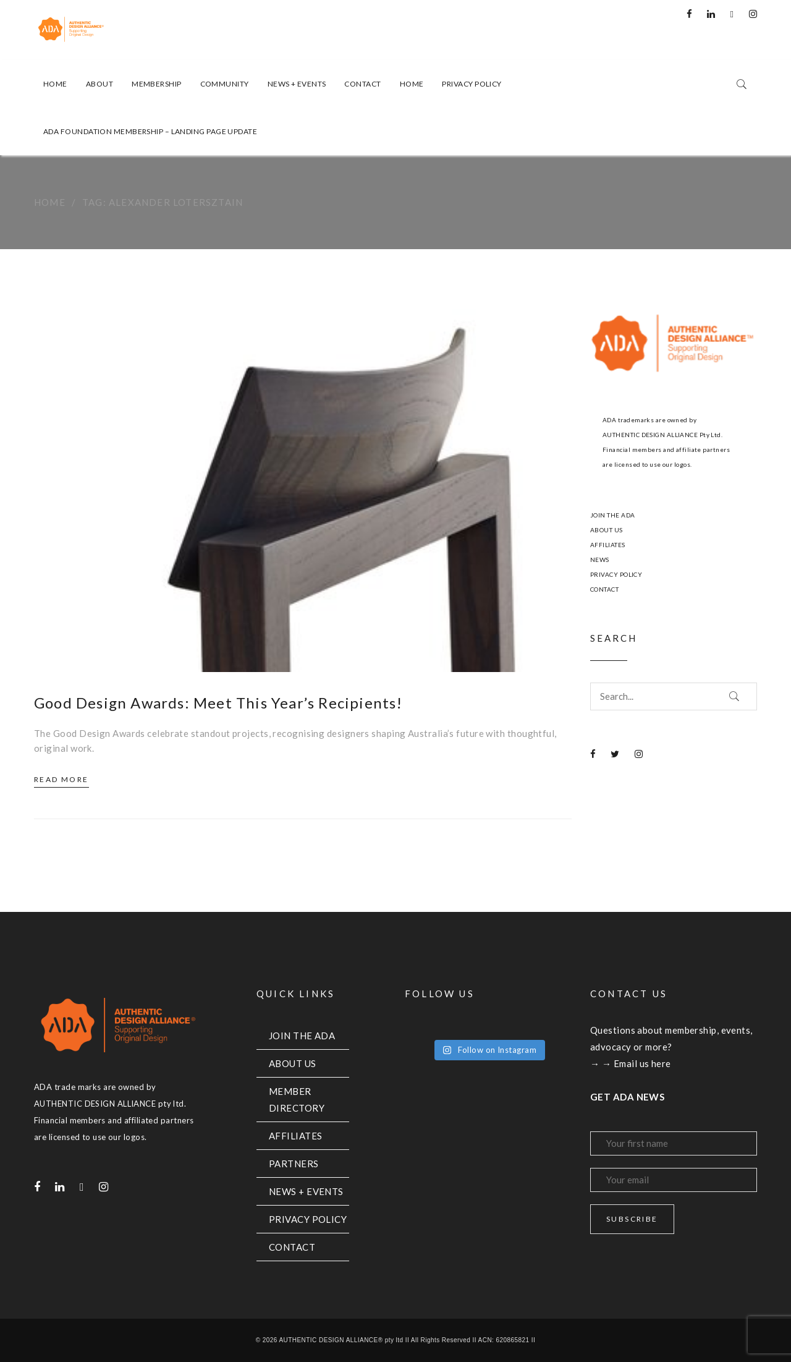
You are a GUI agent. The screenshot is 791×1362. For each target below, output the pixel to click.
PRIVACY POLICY (616, 574)
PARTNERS (294, 1163)
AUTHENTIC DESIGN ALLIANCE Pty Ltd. (662, 434)
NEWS (599, 559)
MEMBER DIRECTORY (296, 1099)
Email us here (642, 1063)
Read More (61, 779)
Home (50, 202)
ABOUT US (606, 530)
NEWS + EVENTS (306, 1191)
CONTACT (604, 589)
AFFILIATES (607, 544)
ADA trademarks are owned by (649, 419)
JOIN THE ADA (612, 515)
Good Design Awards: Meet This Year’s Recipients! (218, 703)
